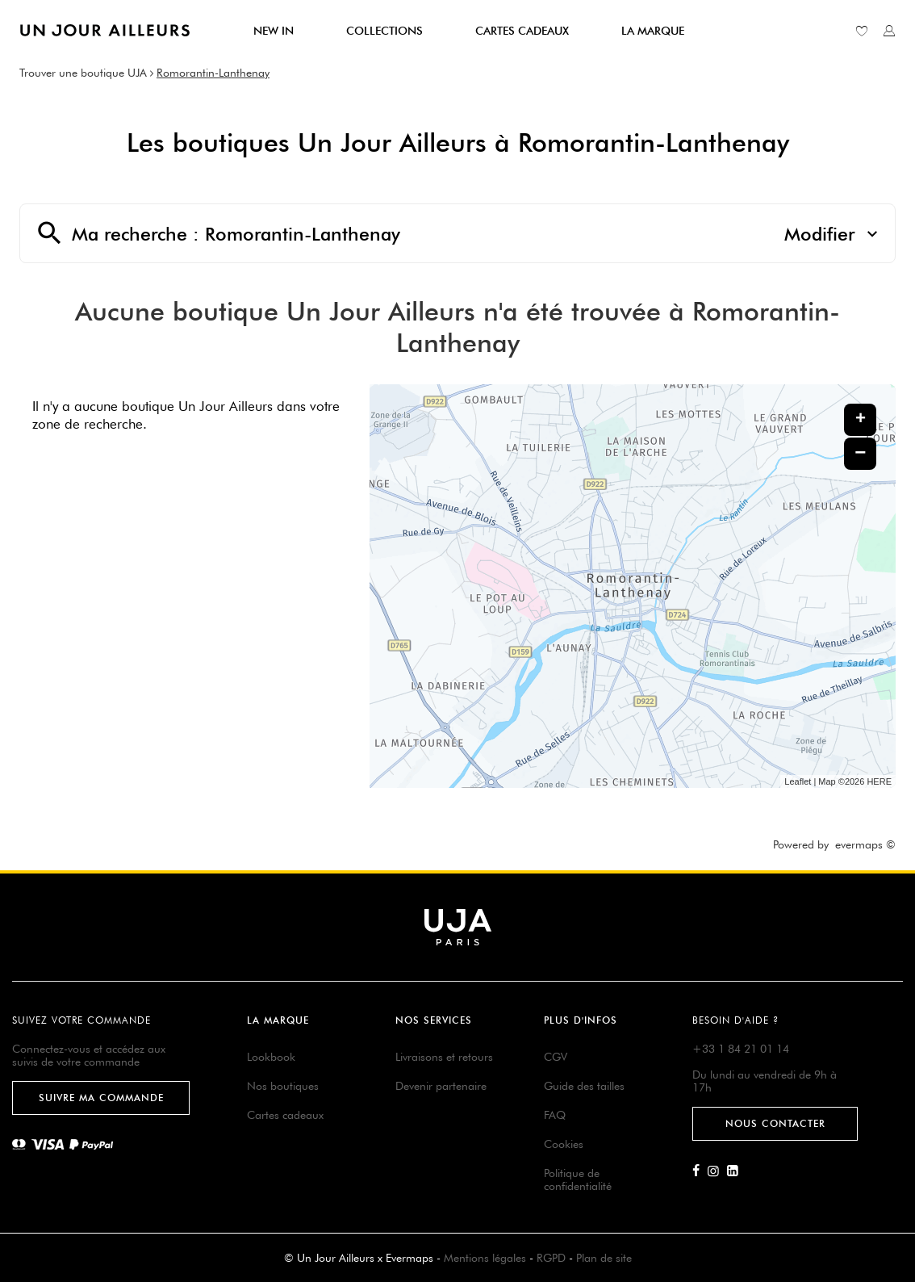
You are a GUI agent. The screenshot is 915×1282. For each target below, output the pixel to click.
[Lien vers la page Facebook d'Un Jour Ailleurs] (700, 1171)
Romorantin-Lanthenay (213, 72)
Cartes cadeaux (285, 1114)
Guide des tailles (584, 1085)
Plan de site (604, 1257)
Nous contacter (775, 1123)
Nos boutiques (283, 1085)
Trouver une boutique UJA (83, 72)
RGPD (551, 1257)
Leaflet (797, 781)
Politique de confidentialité (578, 1179)
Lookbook (271, 1056)
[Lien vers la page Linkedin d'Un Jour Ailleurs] (736, 1171)
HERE (879, 781)
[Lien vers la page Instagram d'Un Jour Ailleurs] (717, 1171)
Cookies (563, 1143)
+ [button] (860, 420)
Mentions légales (485, 1257)
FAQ (555, 1114)
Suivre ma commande (101, 1097)
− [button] (860, 453)
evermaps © (865, 844)
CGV (555, 1056)
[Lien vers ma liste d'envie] (861, 31)
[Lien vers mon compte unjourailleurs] (889, 31)
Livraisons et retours (444, 1056)
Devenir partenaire (441, 1085)
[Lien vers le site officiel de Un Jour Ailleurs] (105, 30)
